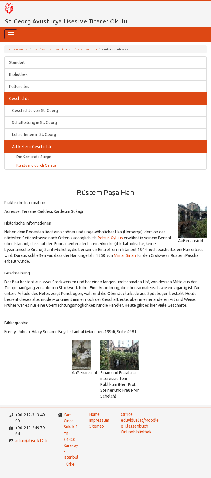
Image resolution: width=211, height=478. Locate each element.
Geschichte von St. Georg (35, 110)
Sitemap (96, 426)
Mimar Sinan (125, 255)
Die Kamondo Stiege (33, 157)
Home (94, 414)
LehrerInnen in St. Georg (34, 134)
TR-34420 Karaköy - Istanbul (71, 445)
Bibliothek (18, 74)
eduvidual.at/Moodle (140, 420)
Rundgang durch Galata (36, 165)
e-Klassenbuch (134, 426)
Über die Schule (42, 49)
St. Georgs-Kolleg (18, 49)
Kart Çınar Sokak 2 (71, 421)
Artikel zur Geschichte (84, 49)
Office (127, 414)
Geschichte (61, 49)
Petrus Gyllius (110, 237)
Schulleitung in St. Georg (34, 122)
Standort (17, 62)
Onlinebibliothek (136, 432)
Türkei (70, 464)
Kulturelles (19, 86)
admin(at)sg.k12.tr (31, 440)
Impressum (99, 420)
